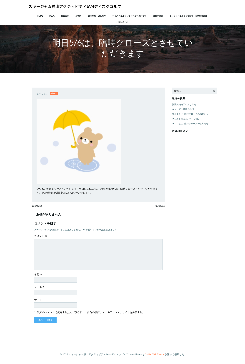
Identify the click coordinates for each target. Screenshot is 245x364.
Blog (52, 15)
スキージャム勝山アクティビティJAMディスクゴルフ (75, 6)
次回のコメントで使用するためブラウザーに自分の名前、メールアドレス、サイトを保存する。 (91, 312)
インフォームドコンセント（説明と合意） (188, 15)
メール (40, 287)
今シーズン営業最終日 (183, 109)
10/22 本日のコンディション (186, 118)
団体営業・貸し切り (97, 15)
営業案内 (65, 15)
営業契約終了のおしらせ (184, 104)
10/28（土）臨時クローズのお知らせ (190, 113)
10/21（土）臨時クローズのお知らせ (190, 123)
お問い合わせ (122, 21)
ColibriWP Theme (154, 354)
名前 (38, 274)
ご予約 (78, 15)
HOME (40, 15)
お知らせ (54, 94)
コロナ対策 (158, 15)
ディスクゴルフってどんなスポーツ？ (129, 15)
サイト (38, 300)
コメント (41, 236)
